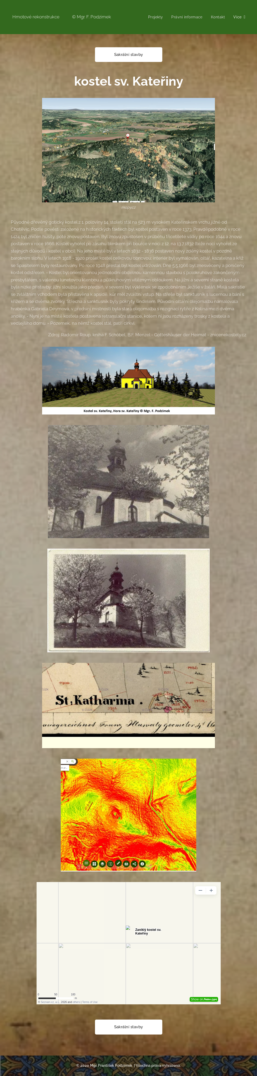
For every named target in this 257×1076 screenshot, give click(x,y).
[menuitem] (155, 17)
